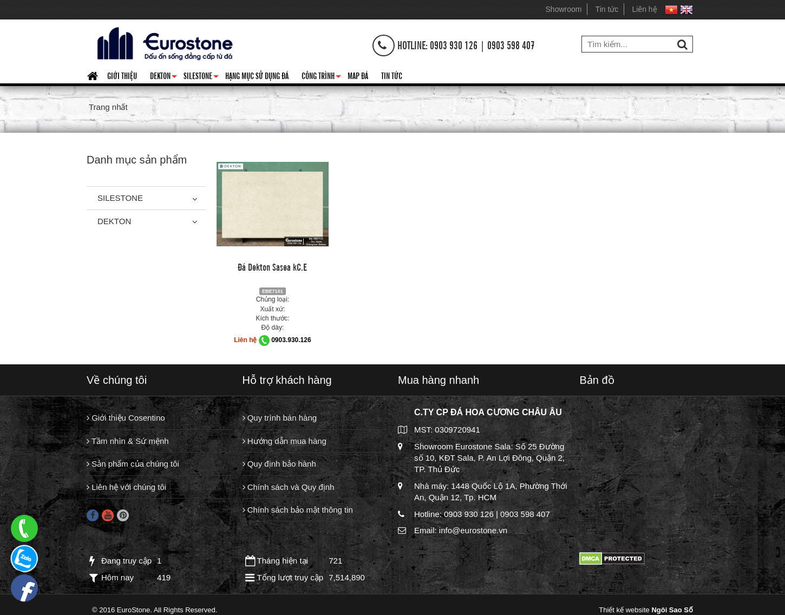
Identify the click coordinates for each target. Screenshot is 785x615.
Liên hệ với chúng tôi (126, 487)
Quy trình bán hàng (280, 417)
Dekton (163, 77)
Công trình (321, 77)
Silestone (201, 77)
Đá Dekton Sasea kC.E (272, 266)
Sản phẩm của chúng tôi (133, 463)
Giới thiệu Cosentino (126, 417)
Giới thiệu (122, 75)
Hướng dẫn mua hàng (284, 441)
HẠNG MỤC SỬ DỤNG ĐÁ (257, 75)
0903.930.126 (291, 340)
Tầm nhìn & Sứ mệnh (128, 441)
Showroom (564, 9)
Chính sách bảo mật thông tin (298, 509)
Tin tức (607, 9)
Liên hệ (644, 9)
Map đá (358, 75)
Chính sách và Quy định (289, 487)
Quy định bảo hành (279, 463)
